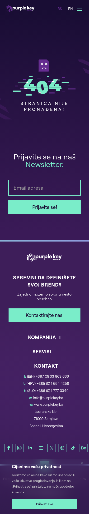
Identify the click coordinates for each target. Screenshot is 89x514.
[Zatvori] (84, 463)
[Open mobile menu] (79, 9)
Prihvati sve (44, 504)
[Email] (44, 188)
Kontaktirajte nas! (44, 315)
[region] (44, 486)
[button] (45, 341)
